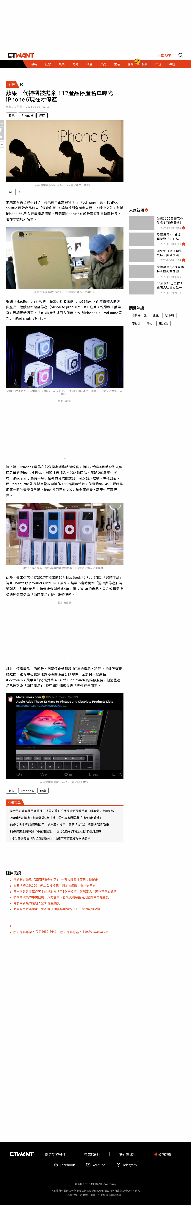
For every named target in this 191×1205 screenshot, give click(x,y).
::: (10, 70)
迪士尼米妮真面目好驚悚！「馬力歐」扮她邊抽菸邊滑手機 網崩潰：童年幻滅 (62, 810)
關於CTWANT (55, 1154)
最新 (34, 64)
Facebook (64, 1165)
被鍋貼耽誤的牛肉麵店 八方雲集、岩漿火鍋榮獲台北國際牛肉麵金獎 (61, 897)
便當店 (136, 323)
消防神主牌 (139, 315)
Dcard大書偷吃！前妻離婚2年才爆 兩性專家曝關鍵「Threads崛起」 (56, 817)
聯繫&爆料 (92, 1154)
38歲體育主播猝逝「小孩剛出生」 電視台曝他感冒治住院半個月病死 (55, 831)
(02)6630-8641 (46, 931)
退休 (156, 315)
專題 (172, 64)
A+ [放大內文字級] (10, 192)
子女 (150, 323)
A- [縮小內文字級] (20, 192)
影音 (158, 64)
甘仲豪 (18, 106)
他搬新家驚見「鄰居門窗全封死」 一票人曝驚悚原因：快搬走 (55, 879)
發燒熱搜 (163, 1154)
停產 (42, 115)
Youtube (95, 1165)
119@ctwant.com (95, 931)
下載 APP (164, 55)
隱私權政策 (127, 1154)
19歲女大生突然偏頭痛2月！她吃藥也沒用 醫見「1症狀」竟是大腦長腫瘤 (59, 824)
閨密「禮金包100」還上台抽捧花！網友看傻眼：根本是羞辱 (54, 885)
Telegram (127, 1165)
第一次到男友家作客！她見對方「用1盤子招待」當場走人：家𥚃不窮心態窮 (65, 891)
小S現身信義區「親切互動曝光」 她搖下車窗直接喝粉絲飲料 (50, 838)
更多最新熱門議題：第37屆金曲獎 (36, 903)
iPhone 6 (27, 115)
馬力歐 (163, 323)
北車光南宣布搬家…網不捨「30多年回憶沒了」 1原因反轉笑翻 (56, 909)
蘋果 (12, 115)
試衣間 (169, 315)
